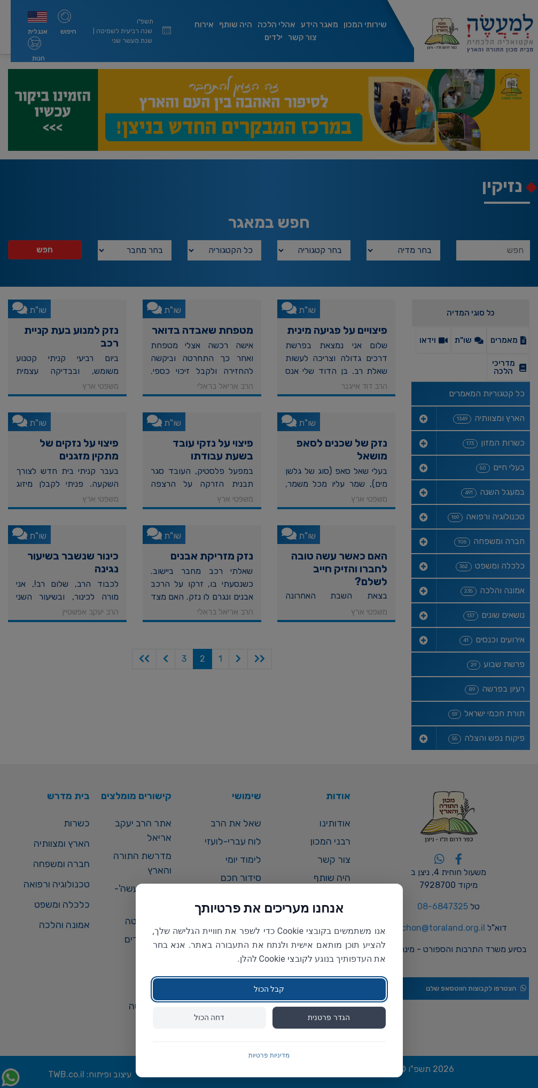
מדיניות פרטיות (269, 1055)
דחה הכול (209, 1017)
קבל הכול (269, 989)
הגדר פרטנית (328, 1017)
